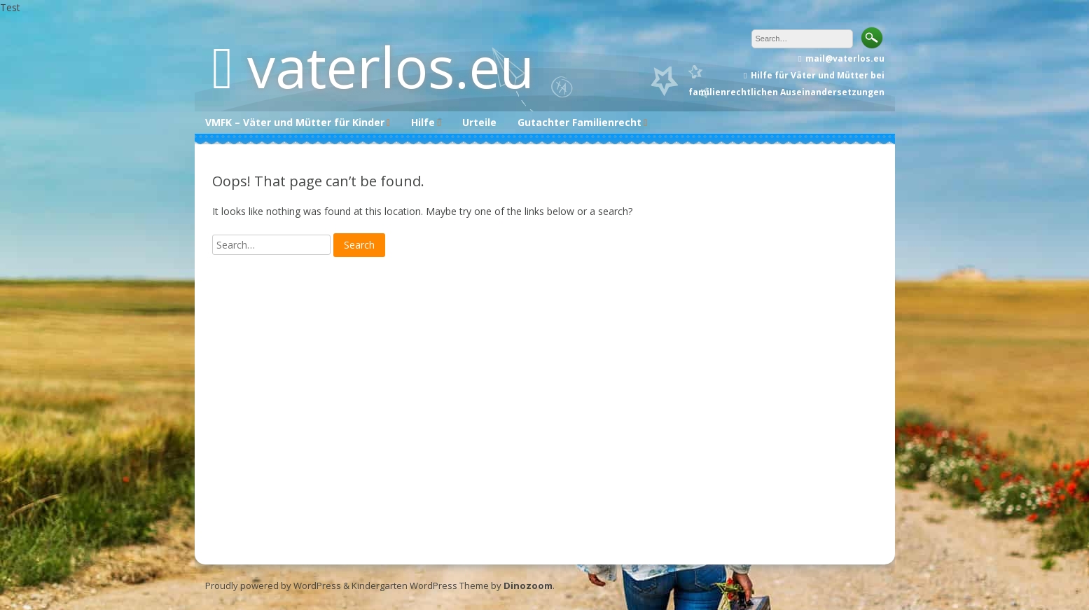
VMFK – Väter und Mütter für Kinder (294, 122)
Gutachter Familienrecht (579, 122)
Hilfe (423, 122)
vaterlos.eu (390, 66)
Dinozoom (528, 585)
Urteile (479, 122)
